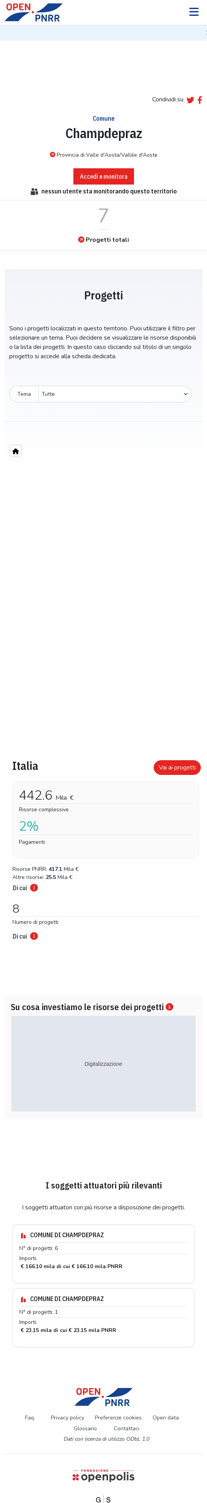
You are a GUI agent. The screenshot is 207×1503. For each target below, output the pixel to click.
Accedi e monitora (103, 176)
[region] (103, 596)
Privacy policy (67, 1381)
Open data (166, 1381)
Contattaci (126, 1392)
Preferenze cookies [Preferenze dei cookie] (118, 1381)
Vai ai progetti (177, 767)
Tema (24, 394)
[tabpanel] (103, 829)
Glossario (85, 1392)
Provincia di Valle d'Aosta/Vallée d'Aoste (104, 155)
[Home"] (15, 451)
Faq (29, 1381)
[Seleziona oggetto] (115, 394)
